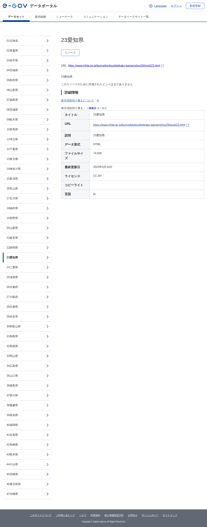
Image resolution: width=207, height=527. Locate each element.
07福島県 (12, 99)
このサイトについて (41, 515)
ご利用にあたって (65, 515)
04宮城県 (12, 70)
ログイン (176, 5)
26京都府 (12, 287)
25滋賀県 (12, 277)
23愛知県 (12, 257)
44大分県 (12, 464)
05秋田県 (12, 80)
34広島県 (12, 365)
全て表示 (102, 108)
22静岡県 (12, 247)
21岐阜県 (12, 237)
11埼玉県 (12, 139)
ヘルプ (82, 515)
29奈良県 (12, 316)
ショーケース (64, 16)
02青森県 (12, 50)
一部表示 (91, 108)
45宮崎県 (12, 474)
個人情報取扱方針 (114, 515)
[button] (158, 6)
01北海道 (12, 40)
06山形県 (12, 89)
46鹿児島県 (14, 484)
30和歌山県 (14, 326)
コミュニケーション (95, 16)
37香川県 (12, 395)
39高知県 (12, 415)
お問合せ (132, 515)
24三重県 (12, 267)
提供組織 (40, 16)
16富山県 (12, 188)
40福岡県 (12, 424)
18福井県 (12, 208)
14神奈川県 (14, 168)
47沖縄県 (12, 493)
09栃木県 (12, 119)
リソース (70, 52)
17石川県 (12, 198)
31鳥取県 (12, 336)
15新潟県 (12, 178)
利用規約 (95, 515)
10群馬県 (12, 129)
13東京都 (12, 158)
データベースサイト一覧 (133, 16)
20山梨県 (12, 227)
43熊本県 (12, 454)
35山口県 (12, 375)
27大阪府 (12, 296)
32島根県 (12, 346)
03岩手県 (12, 60)
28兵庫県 (12, 306)
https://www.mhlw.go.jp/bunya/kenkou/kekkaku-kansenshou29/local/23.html (114, 65)
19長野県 (12, 218)
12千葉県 (12, 149)
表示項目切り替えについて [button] (80, 100)
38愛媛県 (12, 405)
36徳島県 (12, 385)
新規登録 (195, 5)
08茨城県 (12, 109)
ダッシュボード (150, 515)
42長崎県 (12, 444)
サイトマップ (170, 515)
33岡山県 (12, 356)
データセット (16, 16)
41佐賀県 (12, 434)
